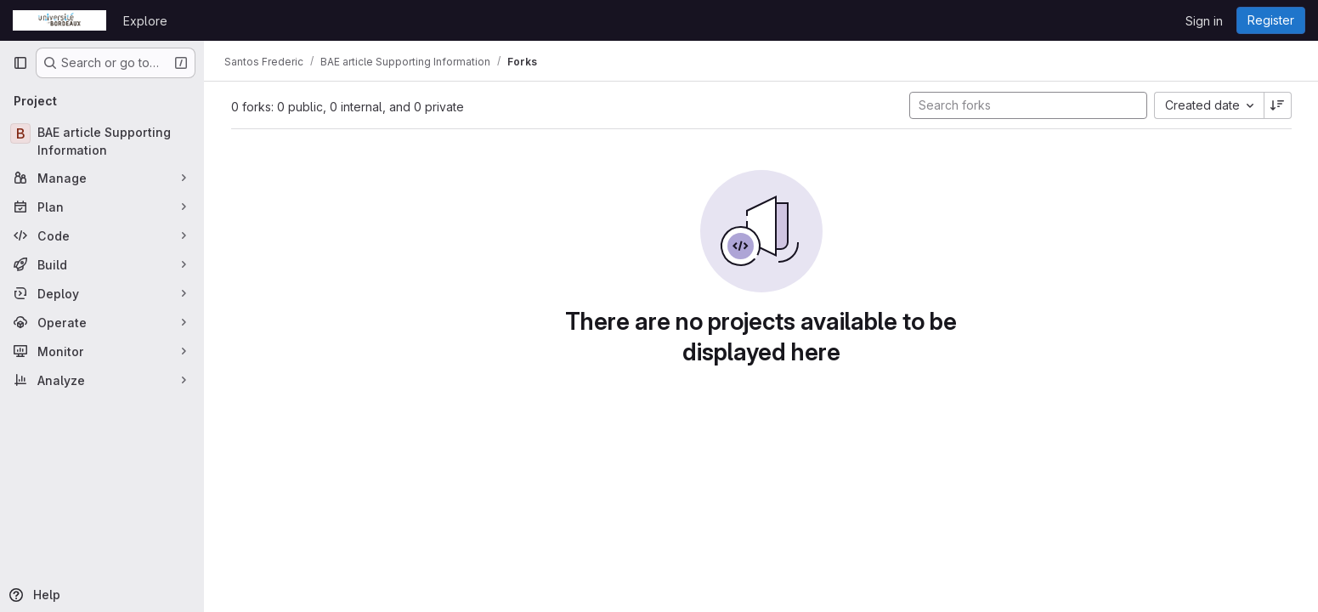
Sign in (1204, 21)
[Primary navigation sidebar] (20, 62)
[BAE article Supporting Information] (102, 141)
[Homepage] (59, 20)
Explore (145, 21)
